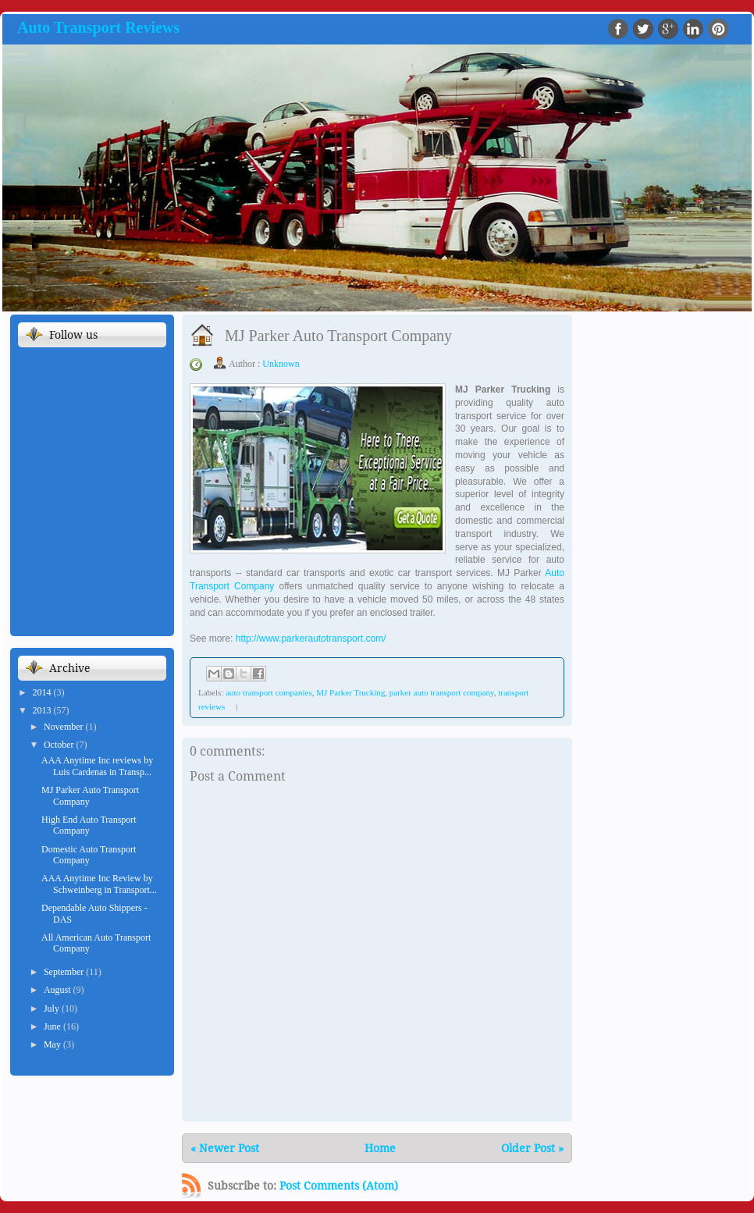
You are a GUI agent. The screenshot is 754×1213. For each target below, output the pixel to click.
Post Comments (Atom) (338, 1185)
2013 (43, 710)
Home (380, 1148)
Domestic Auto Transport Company (88, 855)
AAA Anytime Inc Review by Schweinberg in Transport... (99, 884)
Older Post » (532, 1148)
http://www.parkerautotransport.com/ (311, 638)
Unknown (280, 363)
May (53, 1044)
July (53, 1008)
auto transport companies (269, 692)
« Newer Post (224, 1148)
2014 (43, 692)
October (60, 744)
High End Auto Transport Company (89, 825)
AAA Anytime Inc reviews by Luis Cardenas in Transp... (97, 766)
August (58, 989)
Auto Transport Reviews (98, 27)
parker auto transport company (441, 692)
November (65, 726)
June (53, 1026)
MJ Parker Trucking (350, 692)
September (65, 971)
